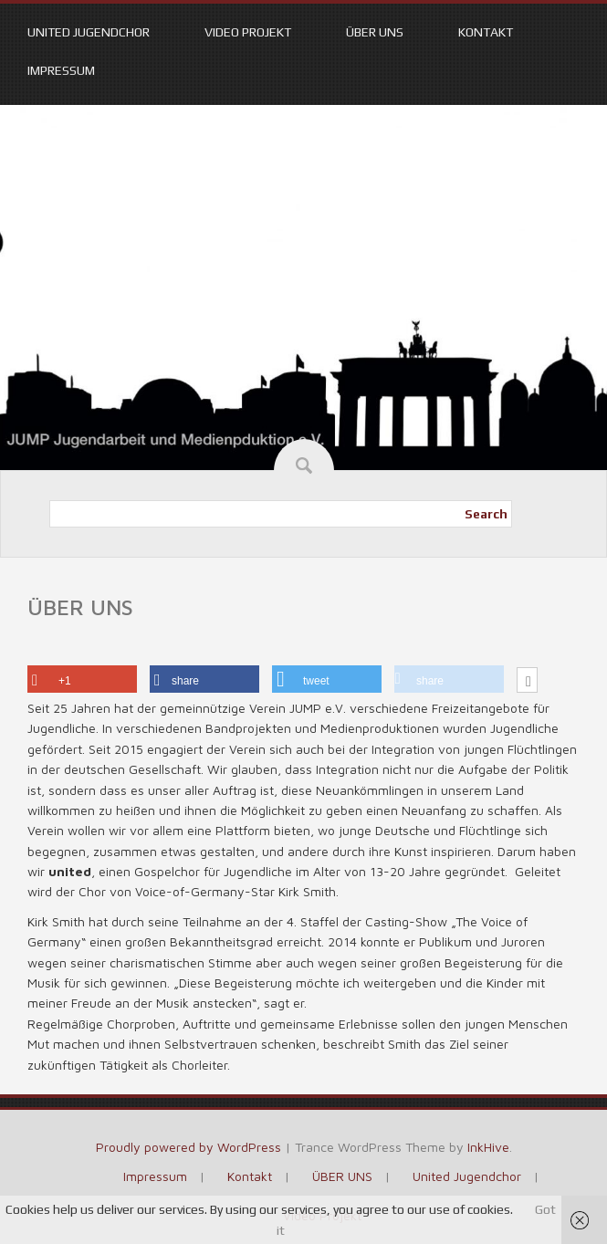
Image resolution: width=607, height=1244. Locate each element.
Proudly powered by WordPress (188, 1147)
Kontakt (485, 32)
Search (486, 514)
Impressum (61, 70)
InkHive (488, 1147)
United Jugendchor (88, 32)
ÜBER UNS (374, 32)
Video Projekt (247, 32)
